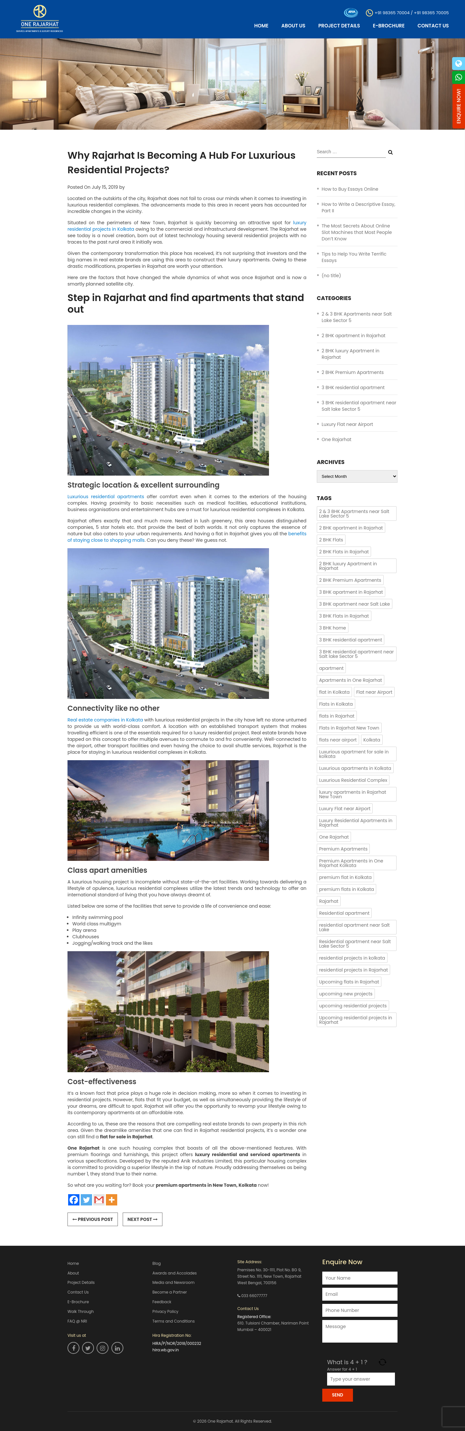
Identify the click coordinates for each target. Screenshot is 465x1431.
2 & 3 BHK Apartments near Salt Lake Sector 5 (354, 513)
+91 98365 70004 (392, 12)
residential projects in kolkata (352, 958)
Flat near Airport (374, 692)
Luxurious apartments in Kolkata (355, 768)
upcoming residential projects (353, 1006)
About (73, 1273)
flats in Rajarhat (336, 716)
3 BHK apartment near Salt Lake (354, 604)
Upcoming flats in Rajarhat (349, 982)
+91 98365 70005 (431, 12)
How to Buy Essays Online (350, 189)
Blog (156, 1263)
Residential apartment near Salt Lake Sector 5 (355, 943)
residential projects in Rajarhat (353, 970)
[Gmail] (99, 1199)
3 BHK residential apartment (353, 387)
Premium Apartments (343, 849)
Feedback (161, 1302)
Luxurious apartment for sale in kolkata (353, 754)
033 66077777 (254, 1295)
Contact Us (433, 25)
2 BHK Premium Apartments (353, 372)
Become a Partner (169, 1292)
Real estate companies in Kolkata (105, 720)
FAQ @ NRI (77, 1321)
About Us (293, 25)
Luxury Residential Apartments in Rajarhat (355, 822)
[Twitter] (86, 1199)
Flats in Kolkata (336, 704)
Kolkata (371, 740)
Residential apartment (344, 913)
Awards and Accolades (174, 1273)
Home (261, 25)
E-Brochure (389, 25)
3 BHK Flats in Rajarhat (344, 616)
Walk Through (80, 1312)
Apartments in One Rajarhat (350, 680)
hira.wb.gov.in (165, 1350)
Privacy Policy (165, 1312)
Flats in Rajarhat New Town (349, 728)
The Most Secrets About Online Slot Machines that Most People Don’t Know (357, 232)
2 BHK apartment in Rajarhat (354, 335)
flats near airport (338, 740)
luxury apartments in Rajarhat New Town (352, 794)
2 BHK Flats (331, 540)
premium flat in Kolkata (345, 877)
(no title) (331, 275)
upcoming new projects (345, 994)
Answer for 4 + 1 (342, 1369)
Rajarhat (328, 901)
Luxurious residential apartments (105, 496)
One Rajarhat (336, 439)
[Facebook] (73, 1199)
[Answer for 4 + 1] (361, 1379)
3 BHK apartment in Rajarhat (351, 592)
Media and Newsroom (173, 1282)
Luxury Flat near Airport (347, 424)
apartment (331, 668)
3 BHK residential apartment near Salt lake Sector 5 (359, 405)
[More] (111, 1199)
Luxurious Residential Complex (353, 780)
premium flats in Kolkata (346, 889)
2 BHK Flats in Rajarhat (344, 552)
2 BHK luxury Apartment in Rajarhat (348, 565)
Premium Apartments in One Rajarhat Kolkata (351, 863)
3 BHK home (332, 628)
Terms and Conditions (173, 1321)
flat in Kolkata (334, 692)
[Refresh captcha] (382, 1362)
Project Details (339, 25)
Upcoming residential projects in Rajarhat (355, 1019)
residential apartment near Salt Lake (354, 927)
